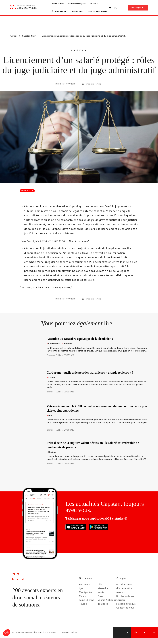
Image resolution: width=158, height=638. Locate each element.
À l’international (59, 12)
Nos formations (125, 596)
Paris (100, 596)
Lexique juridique (126, 604)
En (127, 632)
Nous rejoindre (138, 8)
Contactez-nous (125, 608)
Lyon (81, 588)
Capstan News (77, 12)
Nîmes (82, 596)
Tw (153, 632)
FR (110, 8)
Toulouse (103, 604)
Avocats (120, 592)
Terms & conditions (69, 632)
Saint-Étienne (86, 600)
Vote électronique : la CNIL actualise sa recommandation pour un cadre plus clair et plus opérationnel (97, 408)
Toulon (83, 604)
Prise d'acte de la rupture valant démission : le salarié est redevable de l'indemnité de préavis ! (93, 445)
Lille (100, 585)
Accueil (13, 36)
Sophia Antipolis (107, 600)
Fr (118, 632)
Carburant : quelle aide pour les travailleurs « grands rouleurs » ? (90, 372)
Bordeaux (84, 585)
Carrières (121, 600)
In (144, 632)
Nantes (102, 592)
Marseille (103, 588)
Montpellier (85, 592)
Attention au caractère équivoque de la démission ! (80, 338)
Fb (136, 632)
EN (115, 8)
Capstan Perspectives (97, 12)
